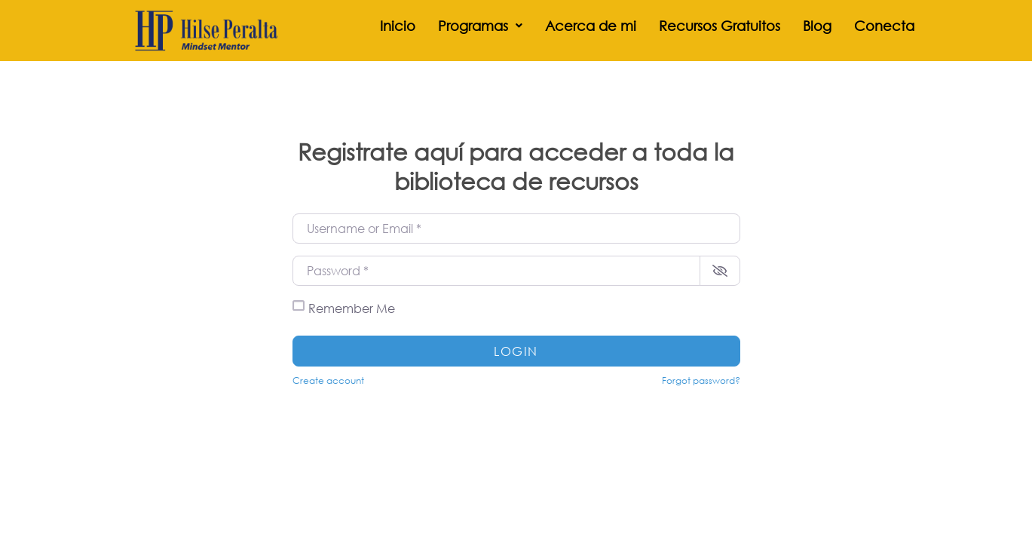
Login (516, 351)
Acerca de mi (590, 25)
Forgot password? (701, 380)
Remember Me (351, 308)
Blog (817, 25)
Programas (480, 25)
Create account (328, 380)
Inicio (397, 25)
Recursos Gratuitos (719, 25)
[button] (480, 26)
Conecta (884, 25)
